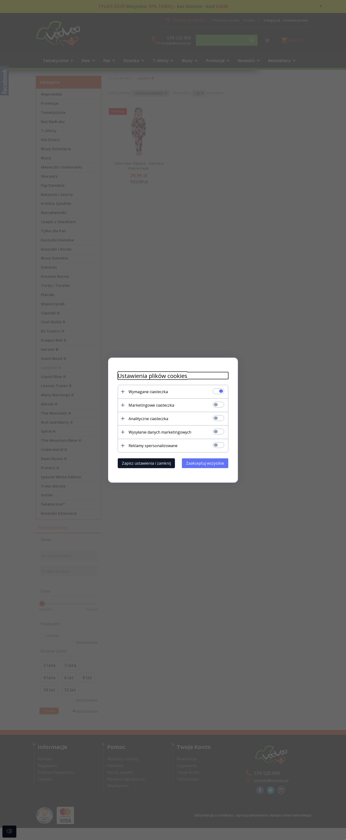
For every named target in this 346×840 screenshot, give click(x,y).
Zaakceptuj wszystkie (205, 463)
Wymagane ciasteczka (148, 391)
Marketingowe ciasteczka (151, 405)
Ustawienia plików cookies (152, 375)
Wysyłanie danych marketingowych (160, 432)
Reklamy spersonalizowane (153, 445)
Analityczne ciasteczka (148, 418)
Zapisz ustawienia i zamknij (146, 463)
